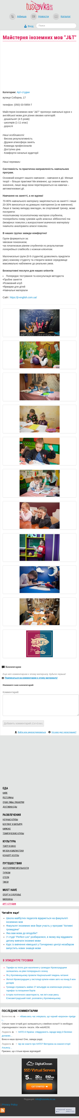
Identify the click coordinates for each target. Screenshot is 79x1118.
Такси (6, 882)
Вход (30, 26)
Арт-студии (23, 92)
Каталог (66, 16)
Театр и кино (9, 846)
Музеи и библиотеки (13, 851)
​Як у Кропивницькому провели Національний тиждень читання (37, 975)
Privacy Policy (9, 1104)
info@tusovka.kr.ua (45, 1099)
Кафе (5, 793)
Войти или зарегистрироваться (32, 732)
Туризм (6, 872)
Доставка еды (10, 807)
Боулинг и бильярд (12, 824)
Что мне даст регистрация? (63, 732)
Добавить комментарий (23, 723)
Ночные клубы (10, 819)
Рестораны (8, 797)
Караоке (7, 829)
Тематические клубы (13, 833)
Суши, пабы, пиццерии (13, 802)
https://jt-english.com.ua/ (23, 297)
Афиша (22, 16)
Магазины (8, 899)
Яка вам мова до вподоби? (21, 933)
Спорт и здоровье (12, 894)
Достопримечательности (16, 868)
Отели (6, 877)
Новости (43, 16)
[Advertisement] (39, 760)
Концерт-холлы (11, 855)
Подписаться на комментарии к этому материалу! (31, 678)
